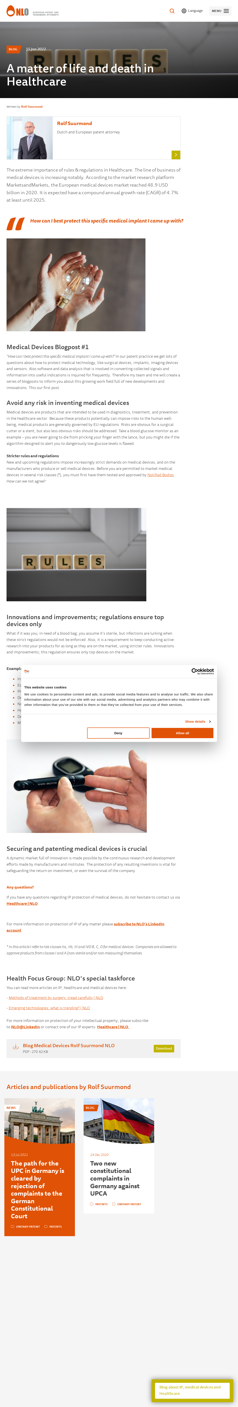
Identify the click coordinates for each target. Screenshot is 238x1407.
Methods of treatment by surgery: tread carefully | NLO (56, 998)
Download (164, 1048)
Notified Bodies (160, 475)
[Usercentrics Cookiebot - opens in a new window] (195, 671)
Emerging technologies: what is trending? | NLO (49, 1008)
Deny (118, 733)
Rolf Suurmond (31, 107)
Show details (195, 721)
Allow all (182, 733)
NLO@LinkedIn (25, 1027)
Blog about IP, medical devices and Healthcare (190, 1391)
